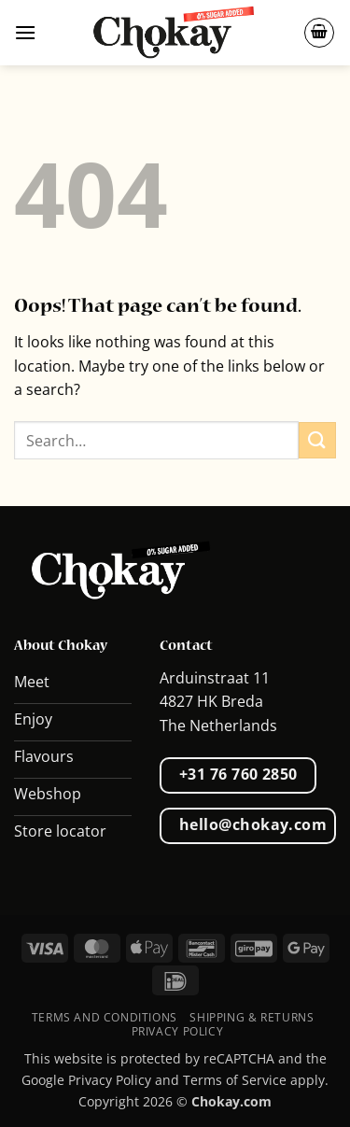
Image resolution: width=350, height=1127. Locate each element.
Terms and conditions (104, 1017)
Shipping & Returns (251, 1017)
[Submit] (317, 440)
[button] (25, 32)
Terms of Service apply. (256, 1080)
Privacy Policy (178, 1031)
